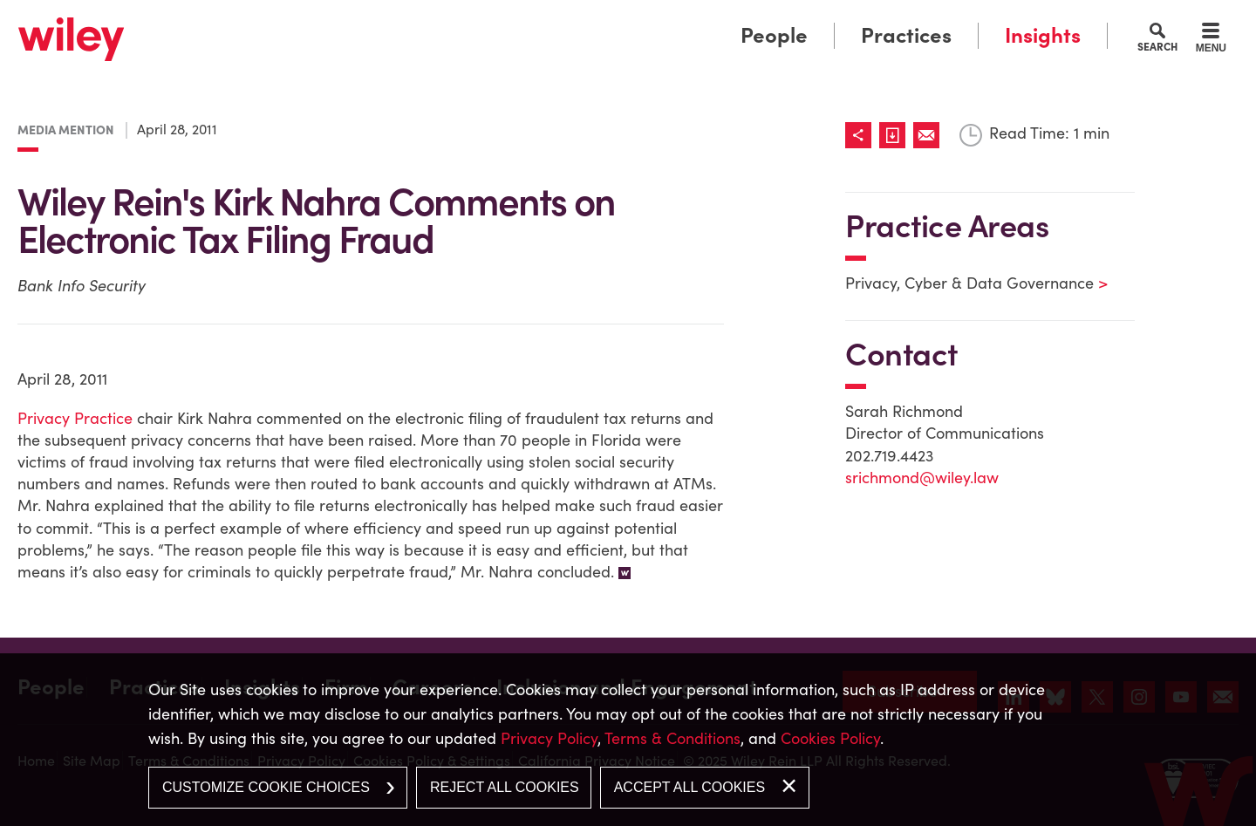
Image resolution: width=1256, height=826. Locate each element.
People (774, 35)
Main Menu (574, 20)
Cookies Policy (830, 738)
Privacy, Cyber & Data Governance (965, 283)
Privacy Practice (75, 418)
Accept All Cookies (689, 787)
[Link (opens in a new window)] (896, 135)
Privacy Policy (549, 738)
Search (1157, 46)
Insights (1043, 35)
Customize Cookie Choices (266, 787)
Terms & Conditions (672, 738)
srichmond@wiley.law (922, 478)
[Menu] (1211, 40)
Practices (906, 35)
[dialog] (628, 739)
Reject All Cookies (504, 787)
